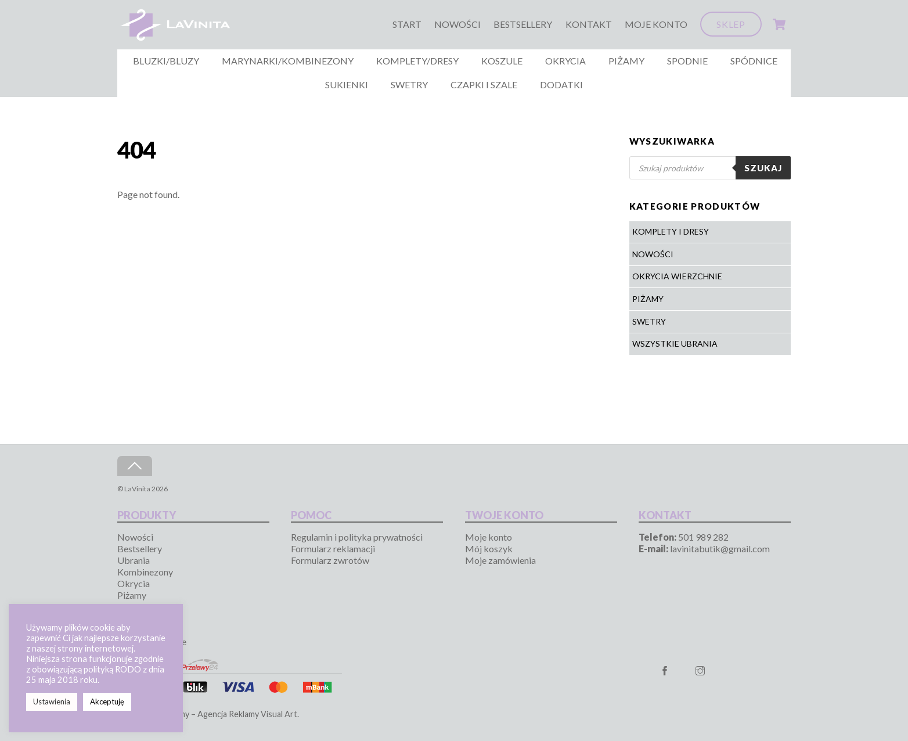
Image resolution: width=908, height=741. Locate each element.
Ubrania (133, 560)
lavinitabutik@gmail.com (720, 548)
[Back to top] (134, 466)
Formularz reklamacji (333, 548)
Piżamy (626, 60)
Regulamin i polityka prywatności (357, 536)
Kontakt (588, 24)
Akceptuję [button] (107, 701)
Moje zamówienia (500, 560)
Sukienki (346, 84)
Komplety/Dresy (417, 60)
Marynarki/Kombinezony (288, 60)
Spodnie (687, 60)
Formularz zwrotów (330, 560)
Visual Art (279, 714)
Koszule (502, 60)
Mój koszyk (489, 548)
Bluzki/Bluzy (166, 60)
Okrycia (565, 60)
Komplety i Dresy (670, 231)
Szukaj (763, 168)
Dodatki (561, 84)
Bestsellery (522, 24)
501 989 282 (703, 536)
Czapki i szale (484, 84)
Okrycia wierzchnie (677, 276)
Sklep (731, 24)
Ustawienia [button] (51, 701)
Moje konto (656, 24)
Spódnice (753, 60)
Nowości (457, 24)
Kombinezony (145, 571)
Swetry (409, 84)
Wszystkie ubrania (675, 343)
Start (406, 24)
